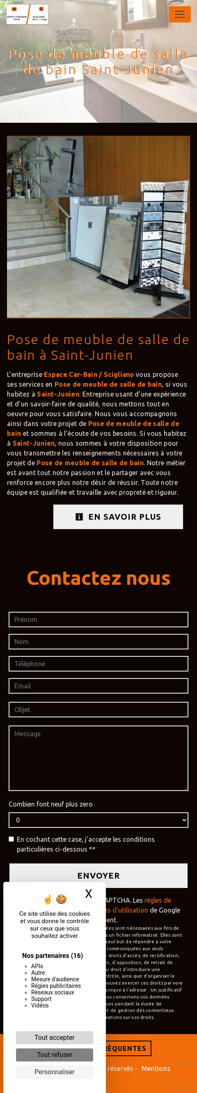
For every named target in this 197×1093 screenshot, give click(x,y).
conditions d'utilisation (113, 910)
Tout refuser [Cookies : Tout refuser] (54, 1055)
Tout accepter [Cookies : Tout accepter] (54, 1037)
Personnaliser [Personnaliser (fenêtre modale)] (54, 1072)
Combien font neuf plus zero (51, 804)
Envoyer (98, 875)
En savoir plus (118, 516)
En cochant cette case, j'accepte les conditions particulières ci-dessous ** (86, 844)
